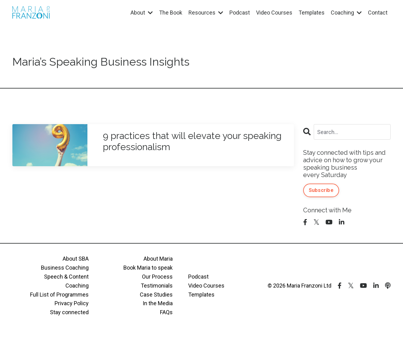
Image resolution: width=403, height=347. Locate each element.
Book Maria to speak (148, 267)
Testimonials (157, 285)
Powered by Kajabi (373, 331)
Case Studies (156, 294)
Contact (378, 12)
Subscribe (321, 190)
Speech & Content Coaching (66, 281)
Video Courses (274, 12)
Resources (205, 12)
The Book (170, 12)
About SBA (76, 258)
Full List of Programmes (59, 294)
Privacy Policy (72, 303)
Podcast (239, 12)
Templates (311, 12)
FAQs (166, 312)
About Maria (158, 258)
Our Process (157, 276)
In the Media (158, 303)
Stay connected (69, 312)
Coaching (346, 12)
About (141, 12)
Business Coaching (65, 267)
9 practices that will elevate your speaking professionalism (192, 141)
